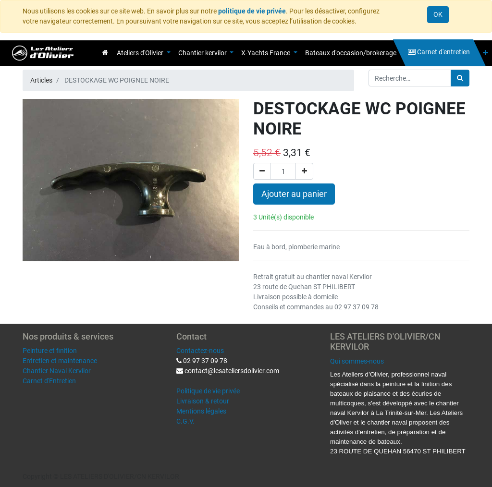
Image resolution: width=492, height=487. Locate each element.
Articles (41, 80)
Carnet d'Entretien (49, 381)
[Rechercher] (460, 78)
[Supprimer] (262, 171)
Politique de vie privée (208, 391)
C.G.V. (185, 421)
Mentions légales (201, 411)
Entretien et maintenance (60, 361)
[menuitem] (105, 52)
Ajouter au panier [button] (294, 194)
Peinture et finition (50, 350)
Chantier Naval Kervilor (57, 371)
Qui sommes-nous (357, 361)
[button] (485, 53)
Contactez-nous (200, 350)
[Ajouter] (304, 171)
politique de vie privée (252, 11)
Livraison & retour (202, 401)
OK (438, 14)
